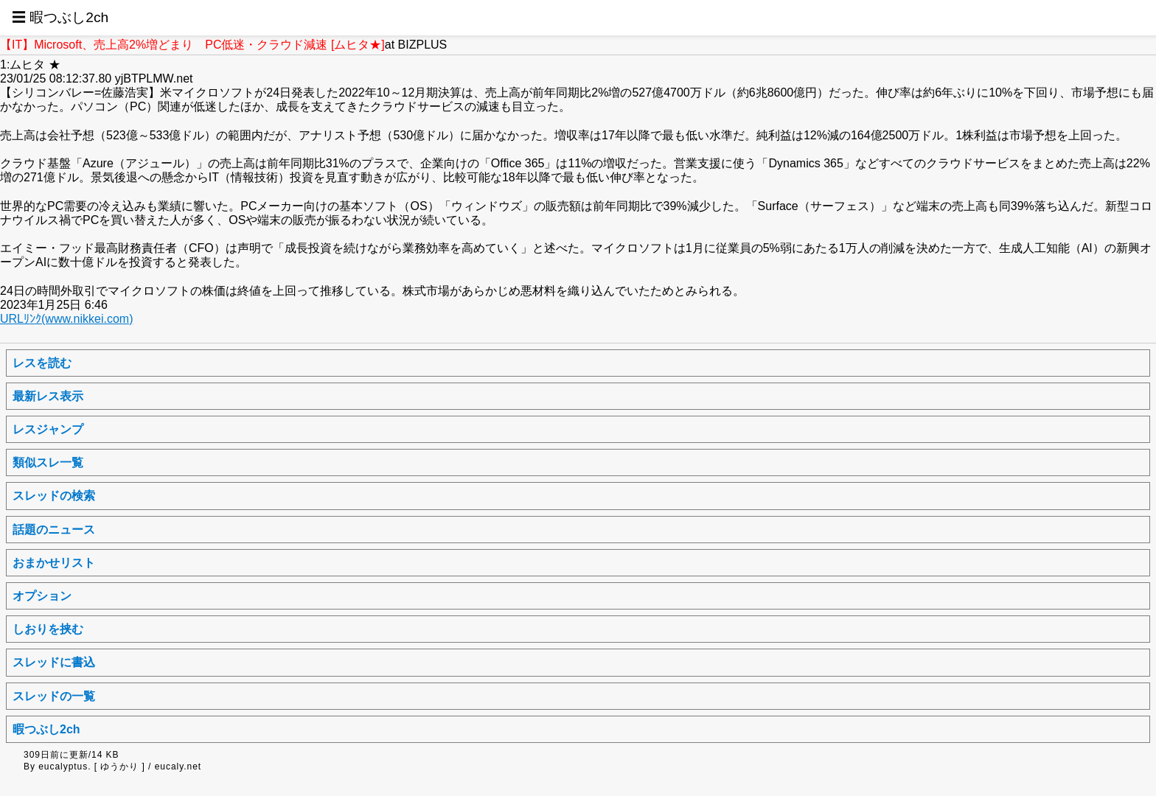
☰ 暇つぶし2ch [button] (60, 17)
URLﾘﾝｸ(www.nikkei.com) (66, 319)
